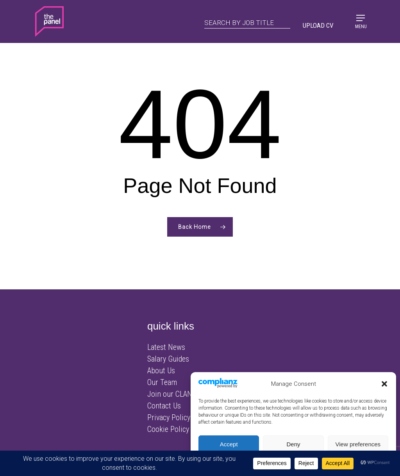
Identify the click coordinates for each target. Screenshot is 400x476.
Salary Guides (168, 359)
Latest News (166, 347)
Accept (229, 444)
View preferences (358, 444)
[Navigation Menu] (360, 21)
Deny (293, 444)
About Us (161, 370)
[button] (384, 384)
